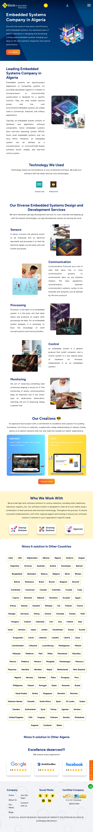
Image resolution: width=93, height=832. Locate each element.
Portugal (42, 685)
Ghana (37, 614)
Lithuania (33, 645)
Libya (77, 637)
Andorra (69, 558)
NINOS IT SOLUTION (60, 817)
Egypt (78, 598)
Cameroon (30, 590)
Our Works (13, 52)
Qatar (54, 685)
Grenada (60, 614)
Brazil (41, 582)
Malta (50, 653)
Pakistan (42, 677)
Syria (43, 709)
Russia (77, 685)
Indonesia (40, 622)
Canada (43, 590)
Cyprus (15, 598)
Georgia (11, 614)
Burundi (75, 582)
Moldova (25, 661)
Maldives (30, 653)
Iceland (27, 622)
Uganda (65, 709)
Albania (46, 558)
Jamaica (21, 629)
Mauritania (62, 653)
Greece (48, 614)
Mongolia (50, 661)
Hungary (15, 622)
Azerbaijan (66, 566)
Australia (41, 566)
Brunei (52, 582)
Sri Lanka (70, 701)
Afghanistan (32, 558)
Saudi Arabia (21, 693)
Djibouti (40, 598)
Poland (31, 685)
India (10, 558)
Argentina (14, 566)
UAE (20, 558)
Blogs (11, 812)
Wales (59, 725)
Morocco (79, 661)
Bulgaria (63, 582)
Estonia (24, 606)
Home (11, 795)
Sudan (82, 701)
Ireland (70, 622)
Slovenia (74, 693)
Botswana (29, 582)
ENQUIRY (91, 770)
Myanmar (12, 669)
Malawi (78, 645)
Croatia (69, 590)
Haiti (83, 614)
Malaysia (16, 653)
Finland (68, 606)
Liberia (67, 637)
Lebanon (43, 637)
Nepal (49, 669)
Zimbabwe (79, 717)
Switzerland (30, 709)
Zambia (66, 717)
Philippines (18, 685)
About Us (13, 800)
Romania (66, 685)
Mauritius (76, 653)
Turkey (53, 709)
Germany (24, 614)
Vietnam (54, 717)
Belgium (56, 574)
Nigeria (17, 677)
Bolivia (17, 582)
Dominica (53, 598)
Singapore (47, 693)
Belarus (44, 574)
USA (30, 717)
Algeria (57, 558)
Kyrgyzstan (18, 637)
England (34, 725)
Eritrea (13, 606)
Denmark (28, 598)
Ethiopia (48, 606)
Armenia (28, 566)
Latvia (31, 637)
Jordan (44, 629)
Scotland (47, 725)
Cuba (79, 590)
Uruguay (41, 717)
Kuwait (82, 629)
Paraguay (65, 677)
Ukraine (77, 709)
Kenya (71, 629)
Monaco (37, 661)
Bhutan (78, 574)
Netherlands (62, 669)
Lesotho (55, 637)
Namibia (25, 669)
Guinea (72, 614)
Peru (77, 677)
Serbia (35, 693)
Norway (29, 677)
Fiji (58, 606)
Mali (40, 653)
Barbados (31, 574)
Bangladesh (17, 574)
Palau (53, 677)
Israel (10, 629)
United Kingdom (16, 717)
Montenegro (65, 661)
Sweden (16, 709)
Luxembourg (48, 645)
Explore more (46, 481)
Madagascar (64, 645)
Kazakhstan (58, 629)
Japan (33, 629)
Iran (51, 622)
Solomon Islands (15, 701)
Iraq (60, 622)
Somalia (31, 701)
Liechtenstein (18, 645)
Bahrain (79, 566)
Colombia (56, 590)
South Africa (45, 701)
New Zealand (79, 669)
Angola (81, 558)
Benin (67, 574)
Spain (58, 701)
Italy (80, 622)
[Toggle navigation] (88, 5)
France (80, 606)
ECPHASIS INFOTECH (46, 821)
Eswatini (36, 606)
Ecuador (66, 598)
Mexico (13, 661)
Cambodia (15, 590)
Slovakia (61, 693)
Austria (53, 566)
